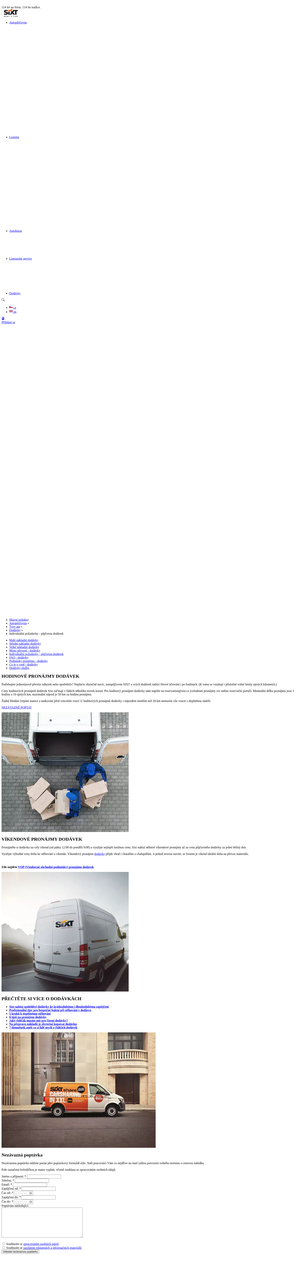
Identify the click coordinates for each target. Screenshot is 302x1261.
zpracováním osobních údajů (41, 1249)
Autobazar (15, 230)
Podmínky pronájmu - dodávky (28, 661)
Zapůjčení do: (11, 1197)
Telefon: (8, 1180)
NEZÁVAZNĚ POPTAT (17, 707)
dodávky (99, 854)
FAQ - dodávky (18, 657)
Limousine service (20, 258)
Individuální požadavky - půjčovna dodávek (36, 654)
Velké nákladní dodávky (24, 647)
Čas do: (7, 1201)
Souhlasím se (30, 1249)
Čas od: (7, 1193)
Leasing (14, 137)
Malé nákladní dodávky (23, 640)
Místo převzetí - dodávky (24, 650)
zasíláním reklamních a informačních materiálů (52, 1253)
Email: (7, 1184)
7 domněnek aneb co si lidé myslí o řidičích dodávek (43, 1027)
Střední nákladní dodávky (25, 643)
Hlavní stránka (18, 619)
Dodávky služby (19, 668)
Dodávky (15, 293)
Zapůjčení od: (11, 1188)
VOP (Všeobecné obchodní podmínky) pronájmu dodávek (56, 867)
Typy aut (14, 626)
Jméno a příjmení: (14, 1176)
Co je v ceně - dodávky (23, 664)
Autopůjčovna (18, 22)
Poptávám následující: (15, 1205)
